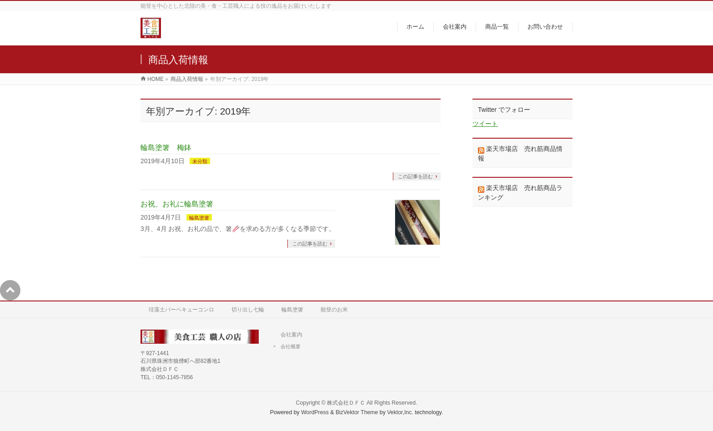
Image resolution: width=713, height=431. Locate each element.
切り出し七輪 (247, 309)
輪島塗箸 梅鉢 (166, 147)
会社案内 (291, 334)
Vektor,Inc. (400, 412)
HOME (155, 79)
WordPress (315, 412)
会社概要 (291, 346)
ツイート (485, 123)
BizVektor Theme (357, 412)
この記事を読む (415, 176)
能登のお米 (334, 309)
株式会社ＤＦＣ (346, 403)
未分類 (199, 161)
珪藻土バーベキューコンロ (181, 309)
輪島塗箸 (199, 218)
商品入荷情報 (187, 79)
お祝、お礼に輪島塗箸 (177, 204)
